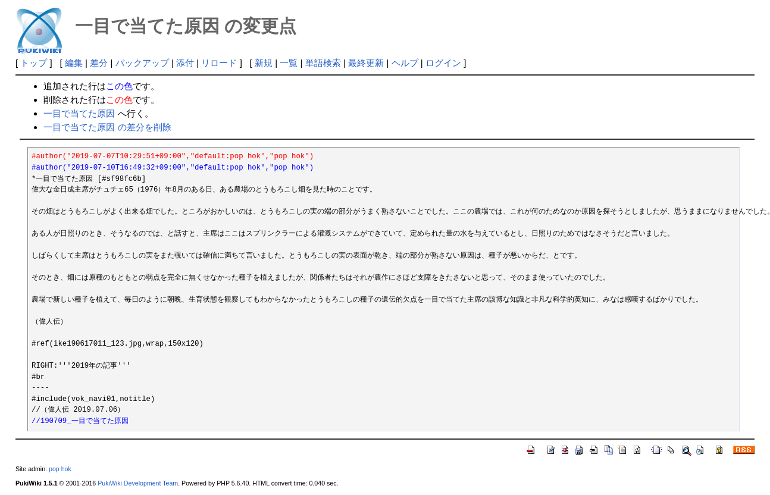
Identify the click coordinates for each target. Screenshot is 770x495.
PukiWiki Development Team (138, 483)
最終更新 (366, 63)
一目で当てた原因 (79, 113)
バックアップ (142, 63)
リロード (219, 63)
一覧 (289, 63)
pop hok (60, 468)
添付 (185, 63)
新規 (264, 63)
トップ (33, 63)
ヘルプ (405, 63)
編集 (74, 63)
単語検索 (323, 63)
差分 (99, 63)
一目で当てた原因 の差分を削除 (107, 127)
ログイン (443, 63)
